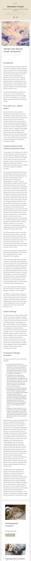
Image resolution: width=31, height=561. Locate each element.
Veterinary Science (16, 54)
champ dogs (20, 12)
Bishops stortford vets (11, 14)
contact (24, 14)
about (13, 12)
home (8, 12)
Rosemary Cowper (15, 7)
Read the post (10, 535)
